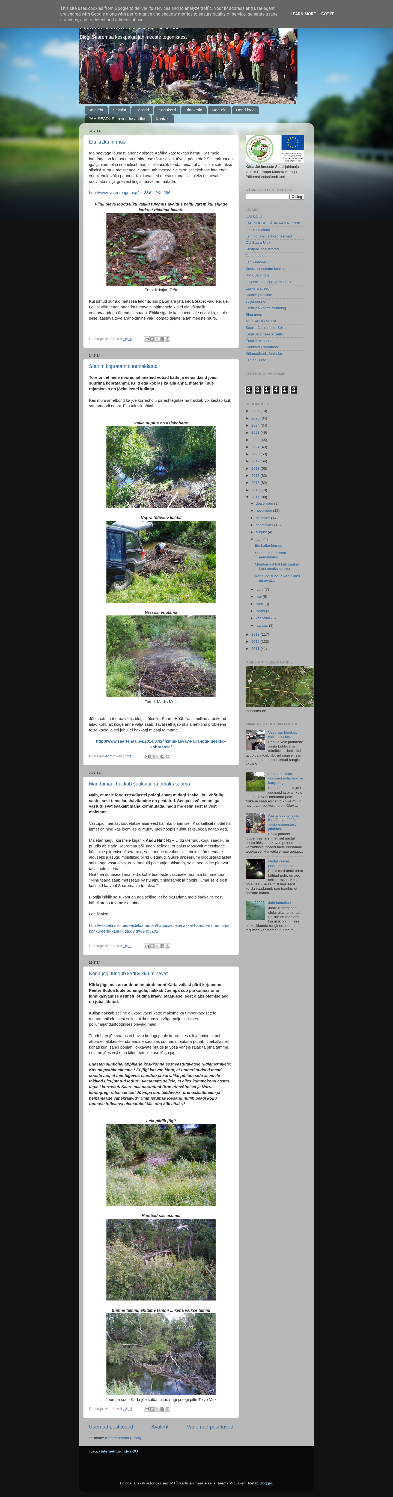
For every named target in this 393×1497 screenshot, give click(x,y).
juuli (259, 539)
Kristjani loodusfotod (262, 249)
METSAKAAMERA (261, 321)
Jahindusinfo (256, 360)
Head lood (245, 110)
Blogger (265, 1483)
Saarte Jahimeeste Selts (265, 328)
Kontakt (163, 118)
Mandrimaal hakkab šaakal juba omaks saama (139, 784)
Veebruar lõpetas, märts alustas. (282, 734)
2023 (256, 432)
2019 (256, 461)
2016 (256, 483)
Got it (327, 13)
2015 (256, 490)
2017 (256, 476)
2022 (256, 440)
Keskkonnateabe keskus (265, 269)
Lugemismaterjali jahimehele (269, 282)
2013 (256, 634)
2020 (256, 454)
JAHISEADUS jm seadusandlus (117, 118)
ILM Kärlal (254, 217)
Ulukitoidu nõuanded (262, 347)
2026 (256, 411)
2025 (256, 418)
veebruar (263, 618)
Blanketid (193, 110)
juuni (260, 589)
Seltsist (119, 110)
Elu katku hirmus (107, 142)
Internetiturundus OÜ (119, 1451)
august (262, 532)
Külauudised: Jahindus (264, 354)
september (265, 525)
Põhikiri (142, 110)
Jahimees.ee (256, 256)
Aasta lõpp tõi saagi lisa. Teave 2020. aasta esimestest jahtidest (284, 822)
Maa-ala (219, 110)
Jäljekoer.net (256, 301)
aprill (260, 604)
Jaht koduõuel (279, 903)
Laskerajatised (257, 288)
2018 (256, 468)
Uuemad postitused (111, 1427)
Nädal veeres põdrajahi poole (280, 863)
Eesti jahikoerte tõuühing (266, 308)
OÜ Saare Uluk (258, 242)
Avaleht (96, 110)
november (264, 510)
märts (261, 611)
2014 (256, 497)
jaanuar (262, 625)
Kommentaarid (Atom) (123, 1438)
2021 (256, 447)
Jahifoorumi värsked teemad (269, 236)
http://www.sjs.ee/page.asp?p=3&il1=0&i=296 (129, 193)
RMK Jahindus (258, 275)
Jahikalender (256, 262)
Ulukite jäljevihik (259, 295)
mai (259, 596)
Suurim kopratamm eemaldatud (123, 366)
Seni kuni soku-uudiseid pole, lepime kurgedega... (285, 778)
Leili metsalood (258, 230)
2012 (256, 641)
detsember (265, 503)
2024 (256, 425)
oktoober (263, 518)
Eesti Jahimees (258, 341)
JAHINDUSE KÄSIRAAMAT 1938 (273, 223)
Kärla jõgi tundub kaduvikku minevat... (130, 973)
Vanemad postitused (210, 1427)
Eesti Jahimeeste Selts (264, 334)
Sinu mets (254, 315)
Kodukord (167, 110)
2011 (256, 649)
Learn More (303, 13)
